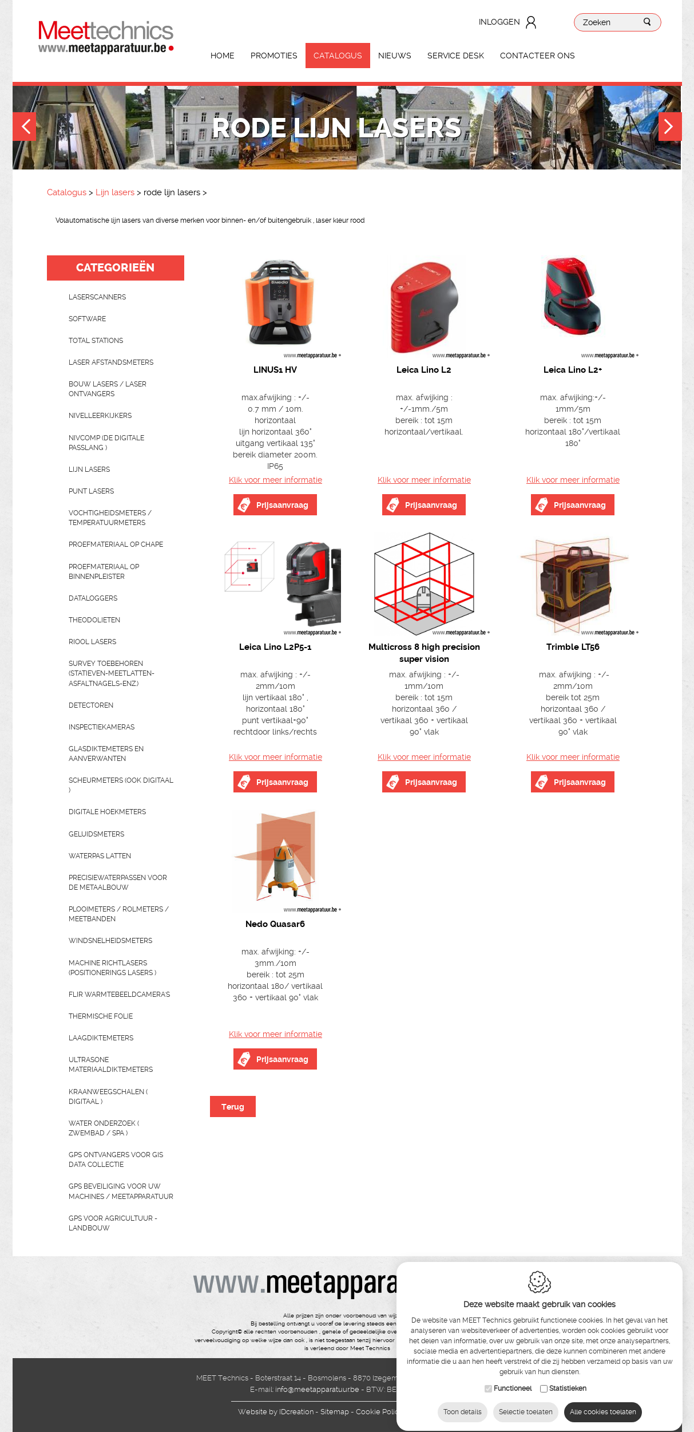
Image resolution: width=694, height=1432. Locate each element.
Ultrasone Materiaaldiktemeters (111, 1065)
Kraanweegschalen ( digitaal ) (108, 1097)
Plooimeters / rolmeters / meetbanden (119, 914)
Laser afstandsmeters (111, 362)
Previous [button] (24, 128)
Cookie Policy (379, 1411)
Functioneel (513, 1380)
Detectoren (91, 705)
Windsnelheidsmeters (110, 941)
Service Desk (455, 55)
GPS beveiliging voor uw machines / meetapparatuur (121, 1191)
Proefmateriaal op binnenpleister (104, 572)
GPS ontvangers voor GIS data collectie (116, 1160)
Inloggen (499, 21)
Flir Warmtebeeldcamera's (119, 995)
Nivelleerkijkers (100, 416)
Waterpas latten (100, 856)
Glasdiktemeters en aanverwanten (106, 754)
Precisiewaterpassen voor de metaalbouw (118, 882)
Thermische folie (101, 1016)
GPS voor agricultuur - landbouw (113, 1223)
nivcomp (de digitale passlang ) (106, 443)
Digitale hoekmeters (107, 812)
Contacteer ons (537, 55)
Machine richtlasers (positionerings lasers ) (112, 968)
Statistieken (567, 1380)
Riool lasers (92, 642)
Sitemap (334, 1411)
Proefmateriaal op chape (116, 545)
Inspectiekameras (101, 727)
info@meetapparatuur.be (317, 1389)
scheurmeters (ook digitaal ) (121, 785)
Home (223, 55)
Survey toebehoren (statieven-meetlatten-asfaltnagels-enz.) (111, 673)
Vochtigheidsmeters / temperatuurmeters (110, 518)
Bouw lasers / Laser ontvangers (107, 389)
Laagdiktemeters (101, 1038)
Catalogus (338, 55)
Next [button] (670, 128)
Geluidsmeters (96, 834)
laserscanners (97, 297)
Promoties (274, 55)
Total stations (96, 341)
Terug (232, 1106)
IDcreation (276, 1411)
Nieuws (394, 55)
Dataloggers (93, 598)
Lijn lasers (115, 192)
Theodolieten (94, 620)
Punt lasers (91, 491)
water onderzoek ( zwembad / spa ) (104, 1128)
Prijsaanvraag (282, 505)
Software (87, 319)
